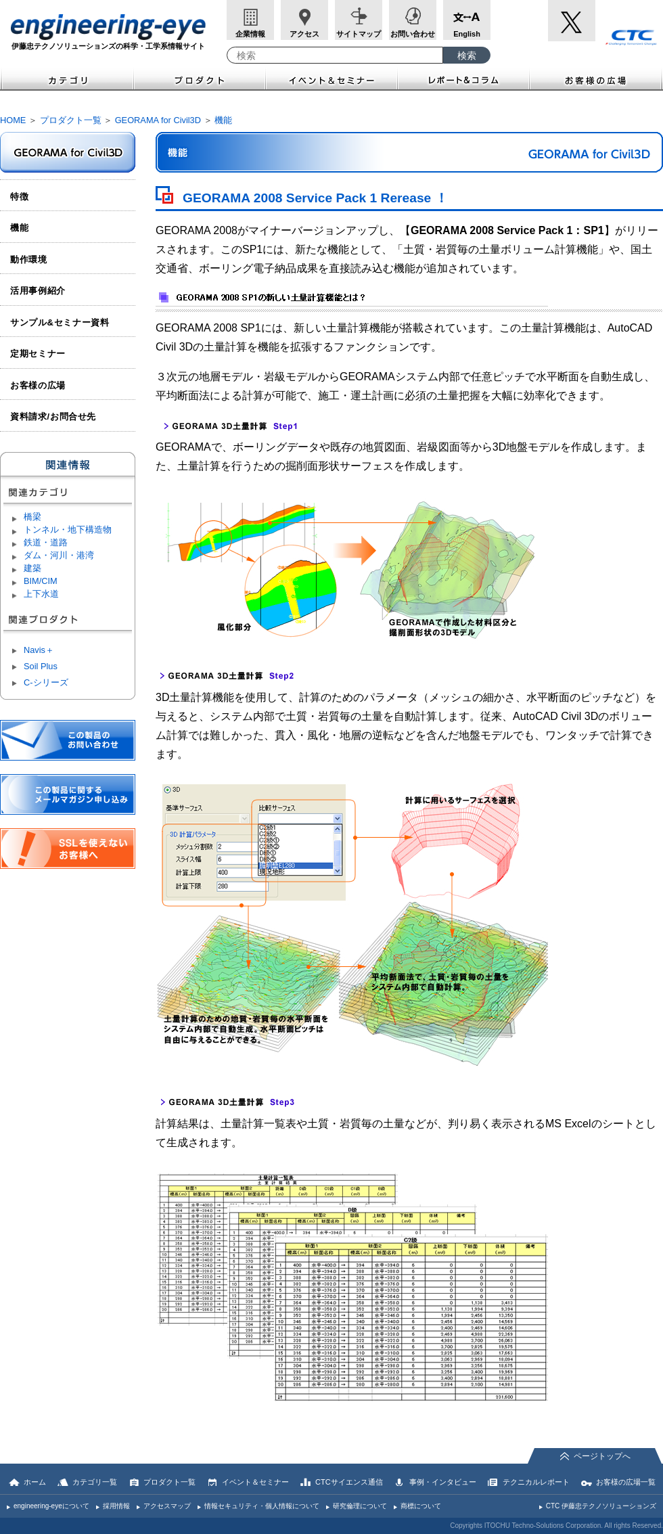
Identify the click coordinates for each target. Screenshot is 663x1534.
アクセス (304, 34)
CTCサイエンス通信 (349, 1482)
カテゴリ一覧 (94, 1482)
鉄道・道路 (46, 542)
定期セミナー (38, 353)
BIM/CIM (41, 581)
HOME (13, 120)
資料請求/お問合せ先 (53, 416)
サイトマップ (358, 34)
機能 (223, 120)
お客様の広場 (596, 79)
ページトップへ (602, 1456)
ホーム (35, 1482)
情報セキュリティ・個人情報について (261, 1506)
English (466, 34)
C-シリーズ (46, 682)
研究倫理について (360, 1506)
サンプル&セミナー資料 (60, 322)
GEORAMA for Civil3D (158, 120)
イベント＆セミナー (332, 79)
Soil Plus (41, 666)
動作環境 (28, 259)
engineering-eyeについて (51, 1506)
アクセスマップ (167, 1506)
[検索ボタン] (466, 55)
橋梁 (32, 517)
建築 (32, 568)
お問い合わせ (412, 34)
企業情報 (250, 34)
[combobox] (335, 55)
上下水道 (41, 594)
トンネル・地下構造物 (68, 529)
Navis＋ (39, 650)
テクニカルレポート (536, 1482)
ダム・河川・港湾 (59, 555)
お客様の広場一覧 (626, 1482)
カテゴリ (67, 79)
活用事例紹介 (38, 291)
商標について (421, 1506)
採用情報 (116, 1506)
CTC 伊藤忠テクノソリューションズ (601, 1506)
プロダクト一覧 (70, 120)
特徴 (19, 196)
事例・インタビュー (442, 1482)
